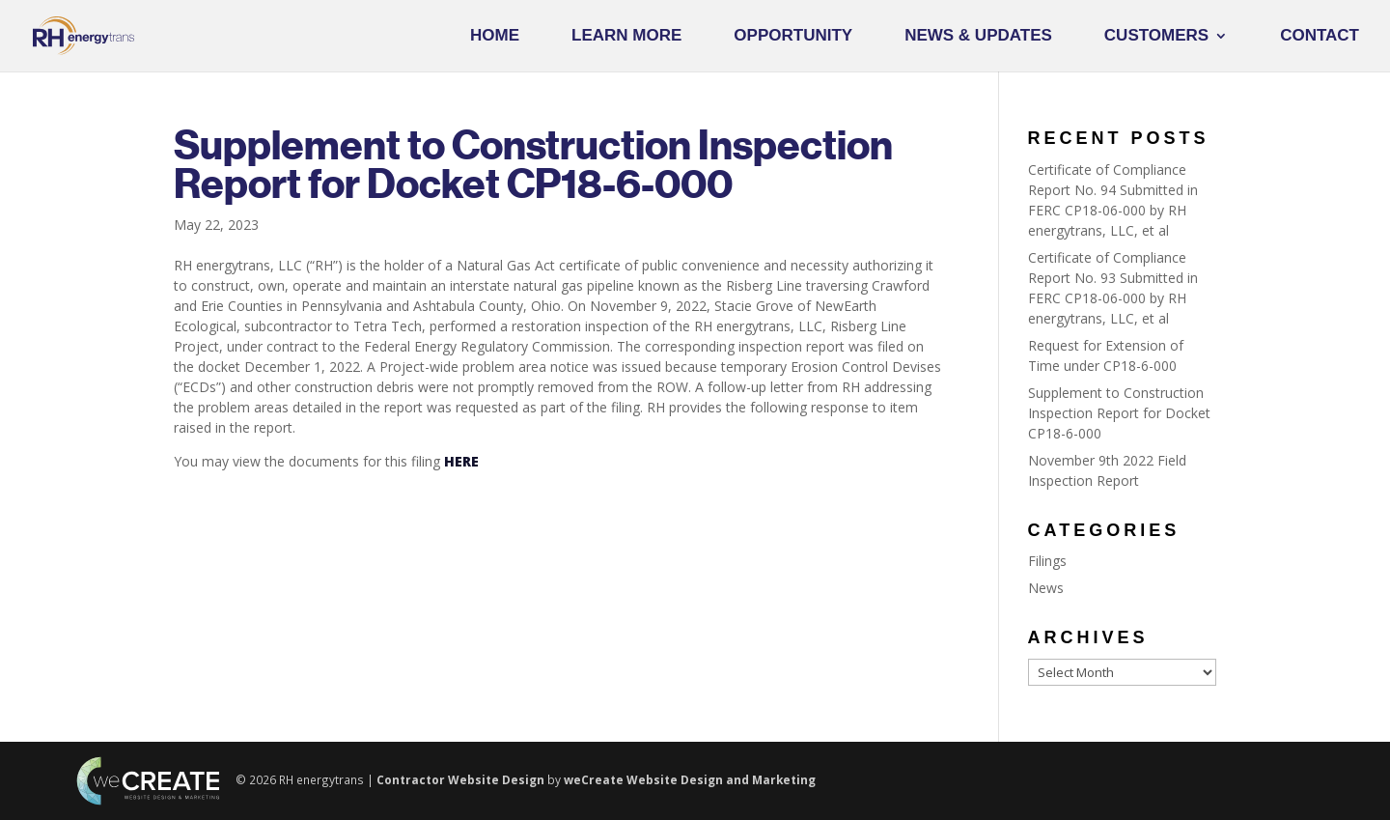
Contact (1319, 36)
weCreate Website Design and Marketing (690, 779)
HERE (461, 461)
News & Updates (978, 36)
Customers (1156, 36)
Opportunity (793, 36)
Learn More (626, 36)
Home (494, 36)
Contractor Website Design (460, 779)
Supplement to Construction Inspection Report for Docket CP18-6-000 (1119, 412)
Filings (1047, 560)
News (1046, 588)
